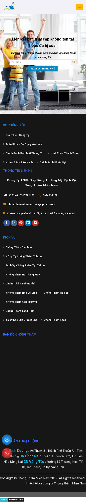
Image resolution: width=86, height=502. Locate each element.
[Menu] (79, 7)
